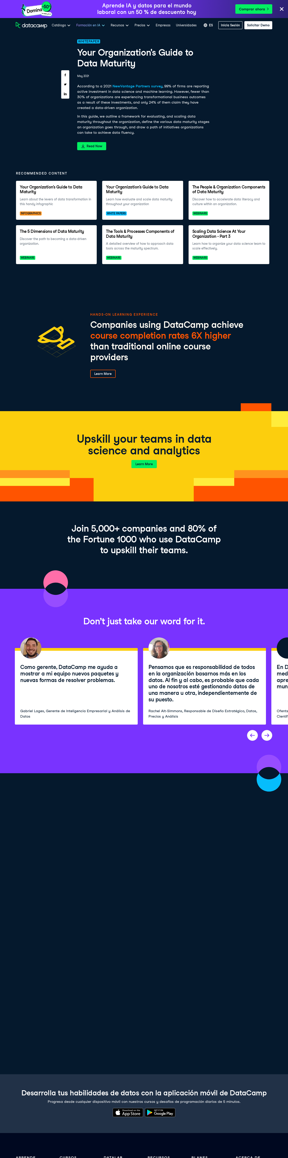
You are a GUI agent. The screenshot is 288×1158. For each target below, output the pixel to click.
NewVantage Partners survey (137, 86)
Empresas (163, 25)
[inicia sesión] (230, 25)
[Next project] (266, 735)
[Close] (281, 9)
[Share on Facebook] (65, 75)
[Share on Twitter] (65, 84)
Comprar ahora (254, 9)
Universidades (186, 25)
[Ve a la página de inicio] (31, 25)
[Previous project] (252, 735)
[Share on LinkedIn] (65, 94)
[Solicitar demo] (258, 25)
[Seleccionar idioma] (208, 25)
